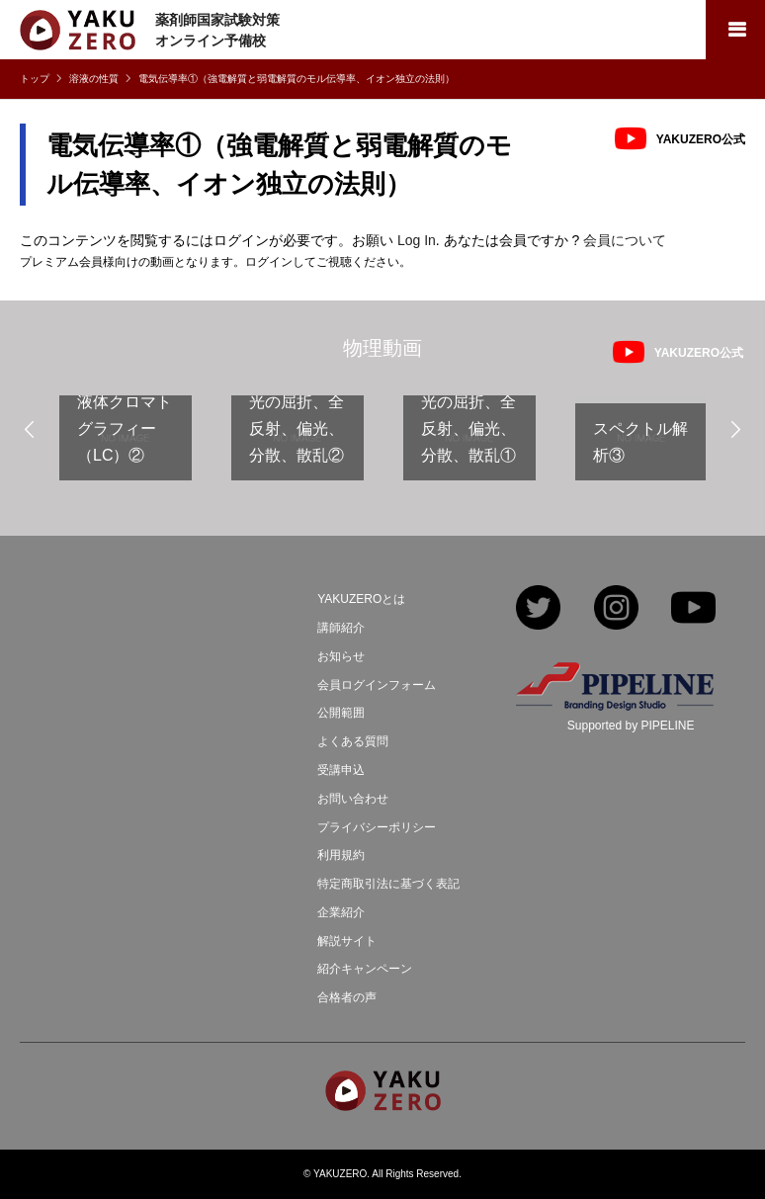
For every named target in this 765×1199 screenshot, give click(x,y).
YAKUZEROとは (361, 599)
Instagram (616, 609)
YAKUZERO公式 (700, 139)
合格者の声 (347, 997)
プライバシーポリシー (376, 827)
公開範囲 (341, 713)
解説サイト (347, 941)
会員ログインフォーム (376, 685)
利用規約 (341, 855)
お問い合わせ (352, 799)
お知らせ (341, 656)
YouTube (693, 609)
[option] (125, 445)
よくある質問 (352, 741)
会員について (624, 240)
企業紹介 (341, 912)
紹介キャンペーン (364, 969)
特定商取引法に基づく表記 (388, 884)
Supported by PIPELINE (631, 725)
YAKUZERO (340, 1173)
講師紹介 (341, 628)
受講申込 (341, 770)
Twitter (538, 609)
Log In (416, 240)
